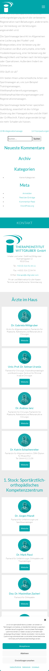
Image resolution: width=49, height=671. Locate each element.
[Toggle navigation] (43, 6)
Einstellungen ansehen (24, 660)
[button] (45, 619)
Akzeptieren (24, 646)
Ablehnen (25, 653)
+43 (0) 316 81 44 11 (26, 266)
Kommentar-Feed (27, 201)
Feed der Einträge (27, 197)
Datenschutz (26, 667)
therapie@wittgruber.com (28, 275)
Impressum (35, 667)
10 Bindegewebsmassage (11, 131)
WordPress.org (27, 206)
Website (24, 340)
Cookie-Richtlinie (15, 667)
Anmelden (27, 193)
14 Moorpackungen (40, 131)
